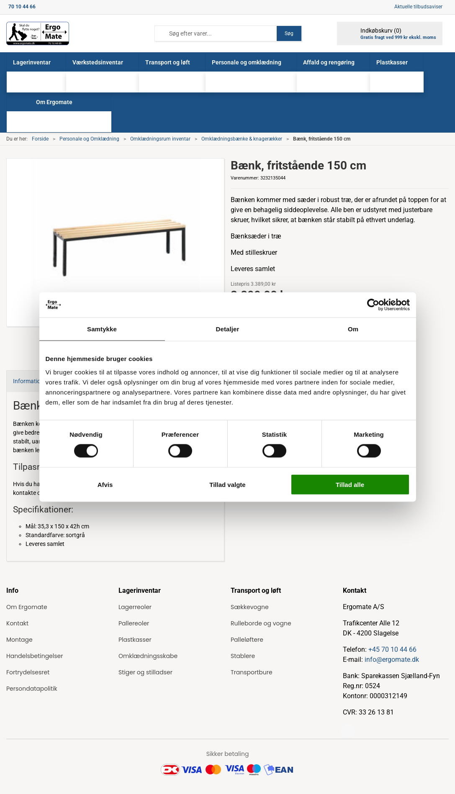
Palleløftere (247, 639)
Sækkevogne (250, 607)
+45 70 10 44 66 (392, 649)
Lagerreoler (135, 607)
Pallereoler (133, 623)
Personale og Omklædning (89, 139)
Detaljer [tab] (227, 329)
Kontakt (17, 623)
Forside (40, 139)
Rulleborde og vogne (261, 623)
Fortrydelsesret (27, 672)
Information (28, 381)
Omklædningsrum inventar (160, 139)
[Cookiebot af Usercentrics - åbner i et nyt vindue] (373, 305)
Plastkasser (135, 639)
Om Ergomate (26, 607)
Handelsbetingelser (34, 656)
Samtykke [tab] (102, 329)
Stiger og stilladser (145, 672)
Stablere (243, 656)
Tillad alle (350, 484)
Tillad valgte (227, 484)
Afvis (105, 484)
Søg (289, 33)
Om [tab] (353, 329)
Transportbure (251, 672)
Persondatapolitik (31, 688)
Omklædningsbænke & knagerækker (241, 139)
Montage (19, 639)
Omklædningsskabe (147, 656)
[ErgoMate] (37, 33)
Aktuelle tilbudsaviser (418, 7)
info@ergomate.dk (392, 659)
